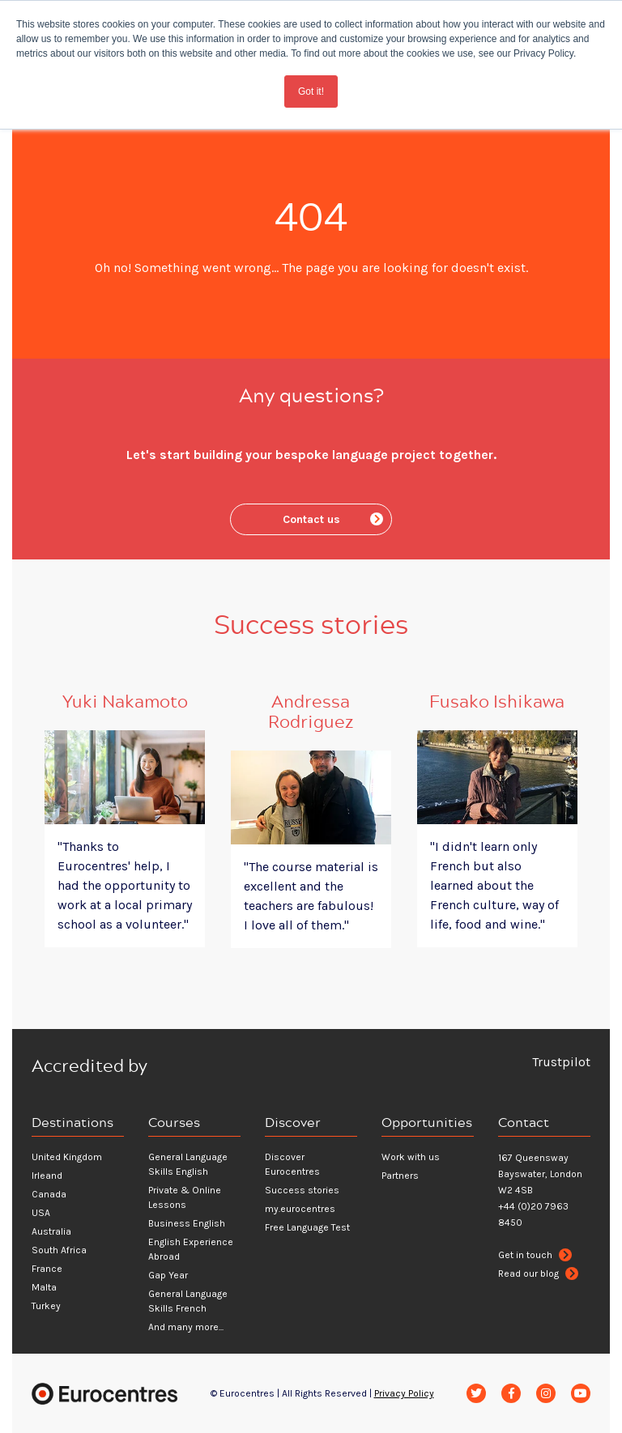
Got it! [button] (311, 91)
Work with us (410, 1157)
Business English (186, 1223)
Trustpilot (561, 1061)
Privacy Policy (404, 1393)
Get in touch (535, 1255)
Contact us (333, 519)
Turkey (46, 1306)
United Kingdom (67, 1157)
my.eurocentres (300, 1208)
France (47, 1268)
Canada (49, 1194)
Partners (400, 1175)
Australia (51, 1231)
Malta (44, 1287)
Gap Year (168, 1275)
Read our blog (538, 1273)
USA (41, 1212)
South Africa (59, 1250)
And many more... (186, 1327)
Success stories (302, 1190)
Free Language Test (307, 1227)
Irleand (47, 1175)
